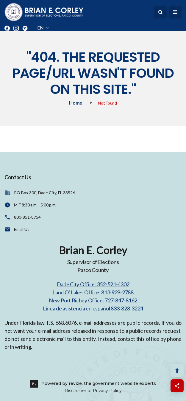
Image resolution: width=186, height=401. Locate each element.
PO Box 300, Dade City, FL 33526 (44, 192)
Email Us (21, 229)
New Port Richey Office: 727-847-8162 (93, 300)
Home (75, 102)
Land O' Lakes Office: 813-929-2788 (92, 292)
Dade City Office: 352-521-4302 (93, 284)
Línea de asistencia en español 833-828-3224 (93, 308)
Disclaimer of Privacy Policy (93, 390)
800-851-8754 (27, 217)
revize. (76, 383)
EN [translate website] (43, 27)
